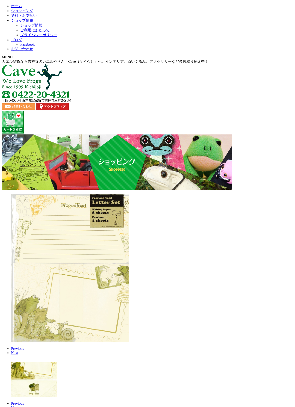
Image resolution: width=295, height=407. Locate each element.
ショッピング (88, 47)
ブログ (206, 47)
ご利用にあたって (186, 371)
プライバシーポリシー (218, 371)
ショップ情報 (169, 47)
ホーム (51, 47)
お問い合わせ (244, 47)
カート (243, 371)
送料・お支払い (129, 47)
